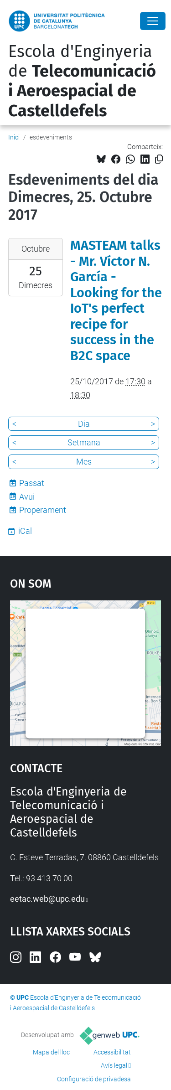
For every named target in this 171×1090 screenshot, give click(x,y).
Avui (27, 496)
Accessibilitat (112, 1052)
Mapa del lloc (51, 1052)
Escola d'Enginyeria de (82, 81)
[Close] (153, 21)
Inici (14, 137)
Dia (84, 424)
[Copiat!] (159, 159)
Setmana (83, 442)
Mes (84, 461)
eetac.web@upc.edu (47, 899)
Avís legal (114, 1065)
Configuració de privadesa (94, 1079)
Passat (31, 483)
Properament (42, 510)
